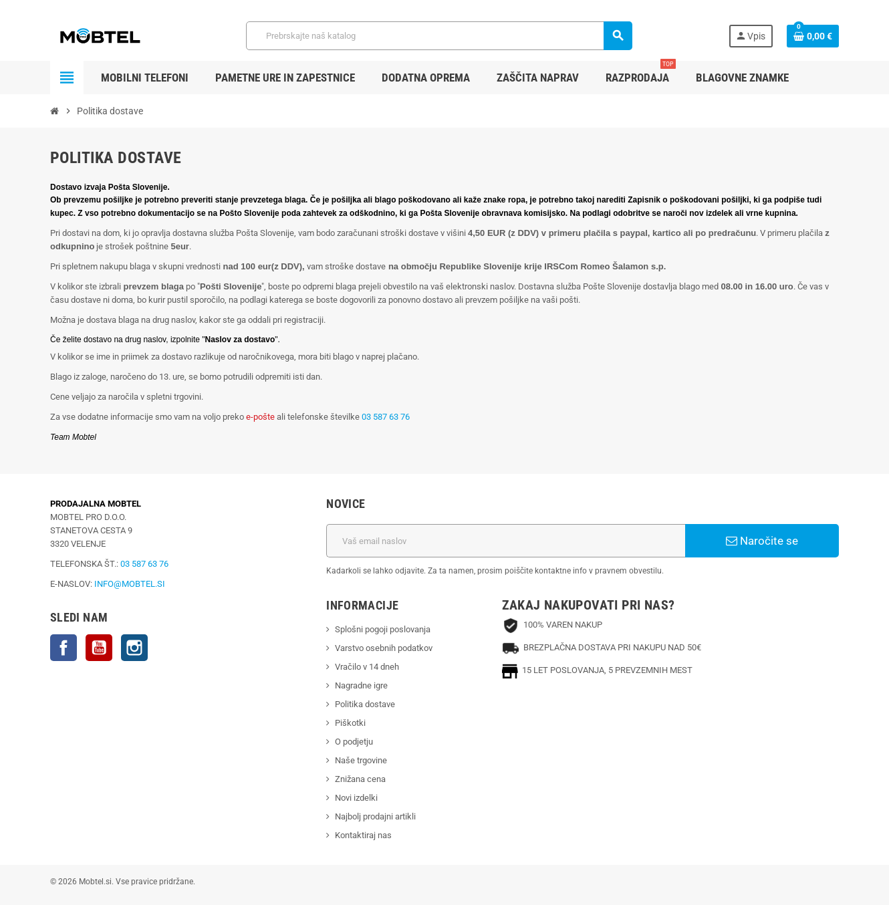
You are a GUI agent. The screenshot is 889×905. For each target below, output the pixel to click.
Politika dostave (365, 704)
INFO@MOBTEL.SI (129, 584)
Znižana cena (360, 779)
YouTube (99, 647)
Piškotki (350, 723)
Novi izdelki (356, 798)
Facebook (63, 647)
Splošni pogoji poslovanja (382, 629)
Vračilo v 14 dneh (367, 667)
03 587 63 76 (386, 417)
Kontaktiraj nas (363, 835)
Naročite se (762, 540)
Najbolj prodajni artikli (375, 816)
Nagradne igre (361, 685)
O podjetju (354, 742)
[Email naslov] (505, 540)
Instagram (134, 647)
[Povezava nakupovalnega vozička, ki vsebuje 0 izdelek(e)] (813, 36)
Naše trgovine (361, 760)
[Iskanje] (439, 35)
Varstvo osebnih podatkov (383, 648)
